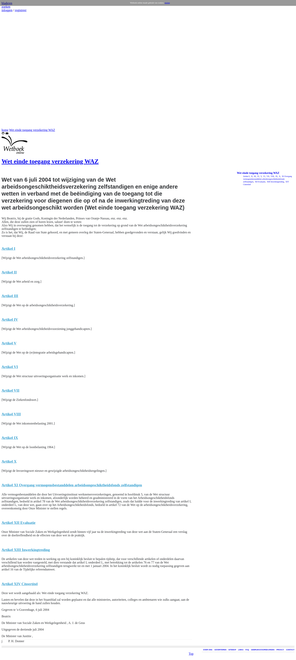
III (254, 176)
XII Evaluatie (259, 182)
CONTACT (290, 650)
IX (276, 176)
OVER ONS (207, 650)
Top (191, 652)
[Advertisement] (13, 70)
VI (264, 176)
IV (258, 176)
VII (267, 176)
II (251, 176)
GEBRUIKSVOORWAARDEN (262, 650)
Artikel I (246, 176)
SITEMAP (232, 650)
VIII (272, 176)
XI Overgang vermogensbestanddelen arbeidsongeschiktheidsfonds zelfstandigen (267, 179)
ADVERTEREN (220, 650)
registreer (20, 10)
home (5, 130)
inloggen (7, 10)
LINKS (240, 650)
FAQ (247, 650)
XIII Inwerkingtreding (275, 182)
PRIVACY (280, 650)
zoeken (6, 6)
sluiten (167, 3)
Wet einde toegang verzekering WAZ (32, 130)
